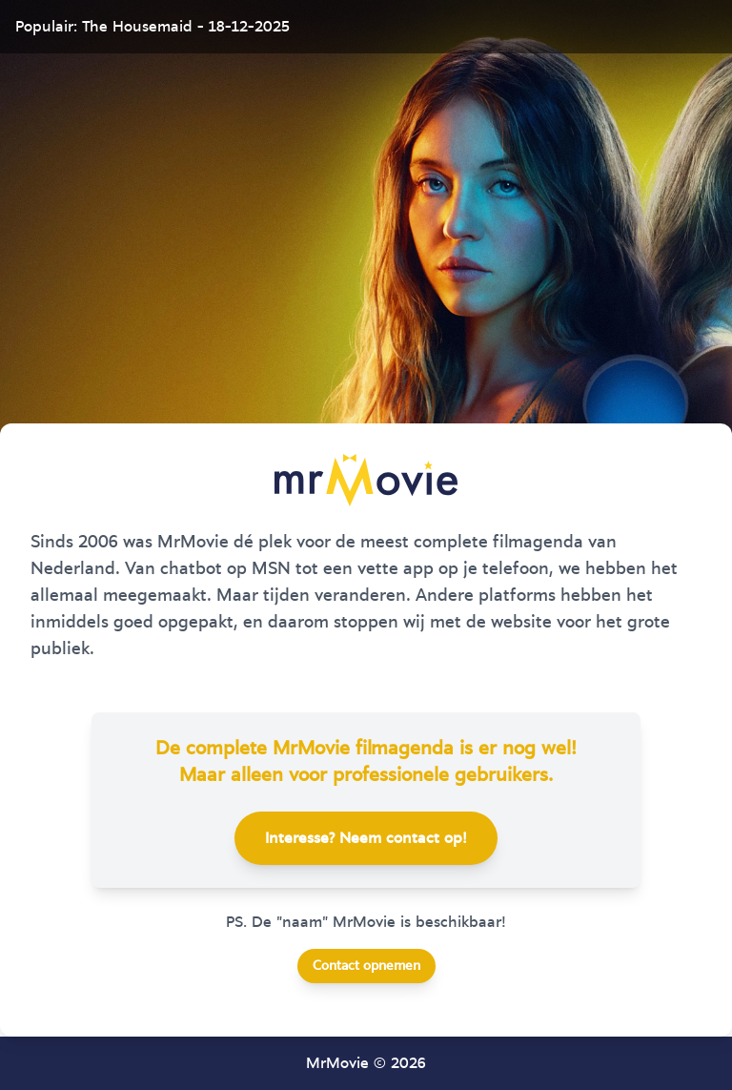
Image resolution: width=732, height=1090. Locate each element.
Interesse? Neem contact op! (366, 838)
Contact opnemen (366, 966)
